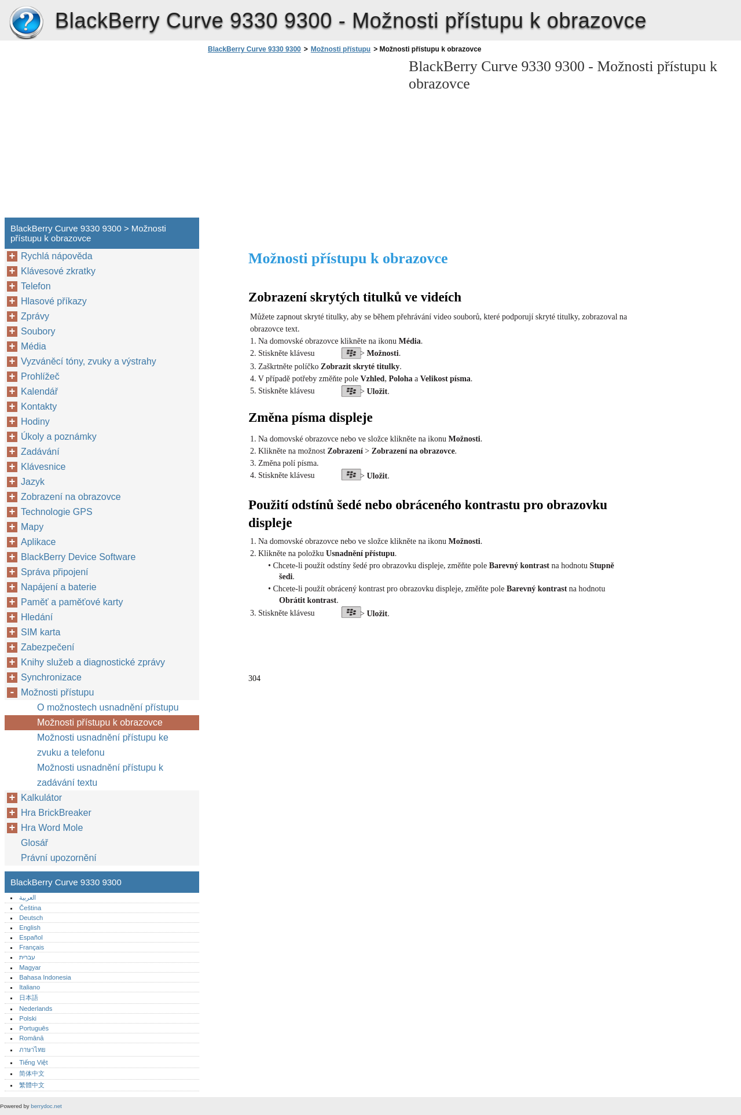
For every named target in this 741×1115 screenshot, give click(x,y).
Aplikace (38, 542)
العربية (27, 897)
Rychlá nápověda (57, 256)
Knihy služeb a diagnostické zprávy (93, 662)
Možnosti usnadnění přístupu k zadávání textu (100, 775)
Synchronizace (51, 677)
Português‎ (34, 1028)
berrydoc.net (46, 1106)
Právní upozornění (59, 858)
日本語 (28, 997)
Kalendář (39, 391)
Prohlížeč (40, 376)
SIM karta (40, 632)
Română (31, 1038)
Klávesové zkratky (58, 271)
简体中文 (32, 1073)
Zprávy (35, 316)
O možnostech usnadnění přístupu (108, 707)
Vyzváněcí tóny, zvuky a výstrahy (88, 361)
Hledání (37, 617)
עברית (27, 957)
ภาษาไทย (32, 1049)
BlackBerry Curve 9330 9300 (26, 23)
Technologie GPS (57, 512)
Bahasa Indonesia (45, 977)
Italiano (29, 987)
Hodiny (35, 421)
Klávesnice (43, 467)
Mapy (32, 527)
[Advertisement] (302, 139)
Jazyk (33, 482)
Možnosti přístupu (340, 49)
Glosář (34, 843)
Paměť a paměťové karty (72, 602)
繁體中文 (32, 1084)
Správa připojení (55, 572)
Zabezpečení (48, 647)
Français (31, 947)
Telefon (36, 286)
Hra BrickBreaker (56, 813)
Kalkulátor (41, 798)
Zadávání (40, 452)
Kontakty (39, 406)
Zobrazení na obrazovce (71, 497)
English (30, 927)
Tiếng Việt (33, 1062)
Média (33, 346)
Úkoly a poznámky (59, 436)
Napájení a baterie (59, 587)
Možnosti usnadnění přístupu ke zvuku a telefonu (102, 745)
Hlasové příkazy (54, 301)
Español (30, 937)
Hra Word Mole (52, 828)
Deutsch (31, 917)
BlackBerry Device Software (78, 557)
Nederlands (35, 1008)
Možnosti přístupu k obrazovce (100, 722)
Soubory (38, 331)
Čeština (30, 907)
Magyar (30, 967)
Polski (27, 1018)
